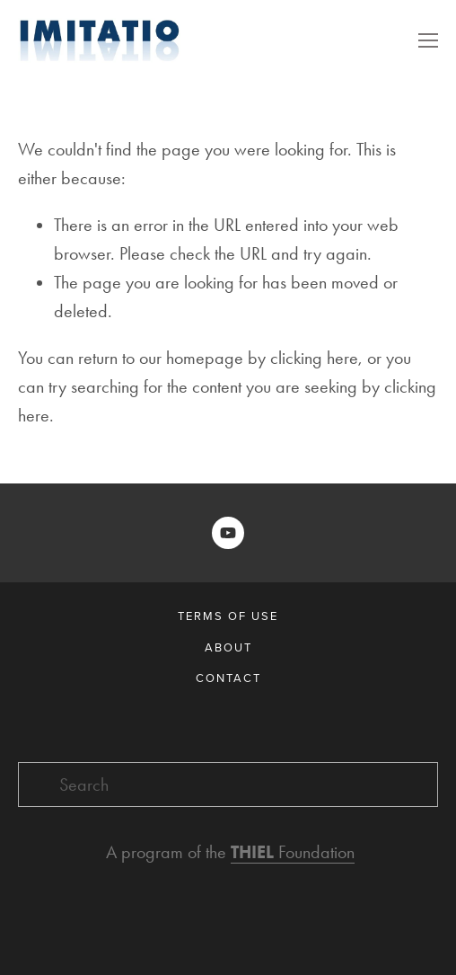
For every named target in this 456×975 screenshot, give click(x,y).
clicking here (314, 357)
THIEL (254, 852)
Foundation (316, 852)
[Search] (228, 784)
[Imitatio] (228, 533)
